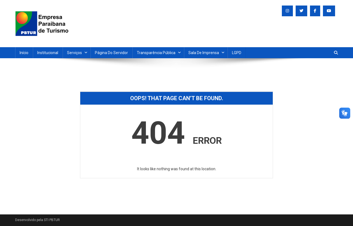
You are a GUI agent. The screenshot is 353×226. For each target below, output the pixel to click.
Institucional (47, 52)
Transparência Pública (156, 52)
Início (24, 52)
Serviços (74, 52)
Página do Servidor (111, 52)
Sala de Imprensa (203, 52)
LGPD (236, 52)
